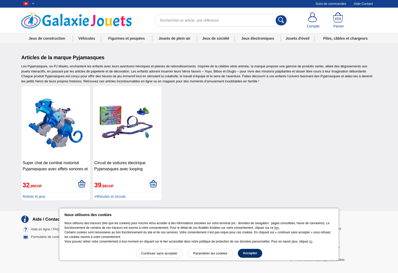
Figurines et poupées (126, 38)
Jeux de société (215, 38)
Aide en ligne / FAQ (45, 229)
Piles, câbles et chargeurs (345, 38)
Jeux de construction (47, 38)
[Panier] (338, 20)
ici (310, 241)
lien (276, 228)
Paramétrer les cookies (210, 253)
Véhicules (86, 38)
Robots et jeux (34, 196)
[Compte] (313, 20)
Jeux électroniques (257, 38)
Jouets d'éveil (297, 38)
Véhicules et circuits (110, 196)
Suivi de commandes (331, 4)
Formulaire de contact (47, 237)
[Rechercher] (281, 20)
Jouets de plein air (174, 38)
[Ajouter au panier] (81, 184)
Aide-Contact (363, 4)
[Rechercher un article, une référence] (221, 20)
